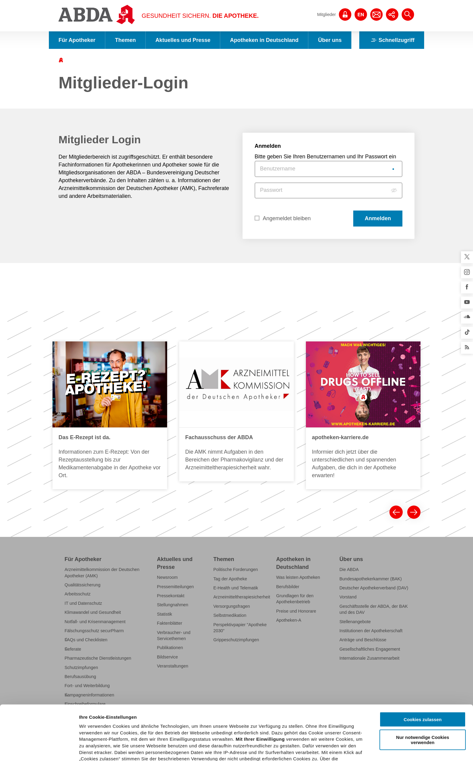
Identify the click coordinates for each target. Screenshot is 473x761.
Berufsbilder (288, 586)
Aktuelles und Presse (182, 40)
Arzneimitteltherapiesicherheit (241, 597)
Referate (73, 649)
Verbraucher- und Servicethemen (173, 635)
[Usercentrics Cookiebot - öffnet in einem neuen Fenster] (39, 749)
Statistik (164, 614)
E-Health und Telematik (235, 587)
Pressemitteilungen (175, 586)
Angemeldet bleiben (287, 218)
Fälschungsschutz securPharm (94, 630)
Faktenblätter (169, 623)
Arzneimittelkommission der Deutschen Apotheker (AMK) (102, 572)
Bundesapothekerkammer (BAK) (370, 578)
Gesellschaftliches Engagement (369, 649)
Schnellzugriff (391, 40)
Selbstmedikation (229, 615)
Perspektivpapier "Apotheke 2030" (240, 627)
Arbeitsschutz (77, 593)
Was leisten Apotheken (298, 577)
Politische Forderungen (235, 569)
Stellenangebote (355, 621)
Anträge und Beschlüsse (362, 639)
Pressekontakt (170, 595)
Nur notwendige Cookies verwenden (422, 693)
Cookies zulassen (423, 672)
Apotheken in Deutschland (264, 40)
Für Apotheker (77, 40)
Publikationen (170, 647)
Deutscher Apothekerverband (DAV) (373, 587)
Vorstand (348, 597)
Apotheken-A (288, 620)
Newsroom (167, 577)
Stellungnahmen (172, 604)
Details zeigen (321, 749)
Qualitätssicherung (82, 584)
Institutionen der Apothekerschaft (370, 630)
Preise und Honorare (296, 611)
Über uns (329, 40)
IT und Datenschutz (83, 603)
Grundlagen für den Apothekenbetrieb (295, 598)
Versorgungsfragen (231, 606)
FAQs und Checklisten (86, 639)
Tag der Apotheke (230, 578)
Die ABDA (349, 569)
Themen (125, 40)
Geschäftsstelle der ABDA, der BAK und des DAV (373, 609)
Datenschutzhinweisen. (227, 731)
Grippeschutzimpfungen (236, 639)
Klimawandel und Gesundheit (93, 612)
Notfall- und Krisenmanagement (95, 621)
